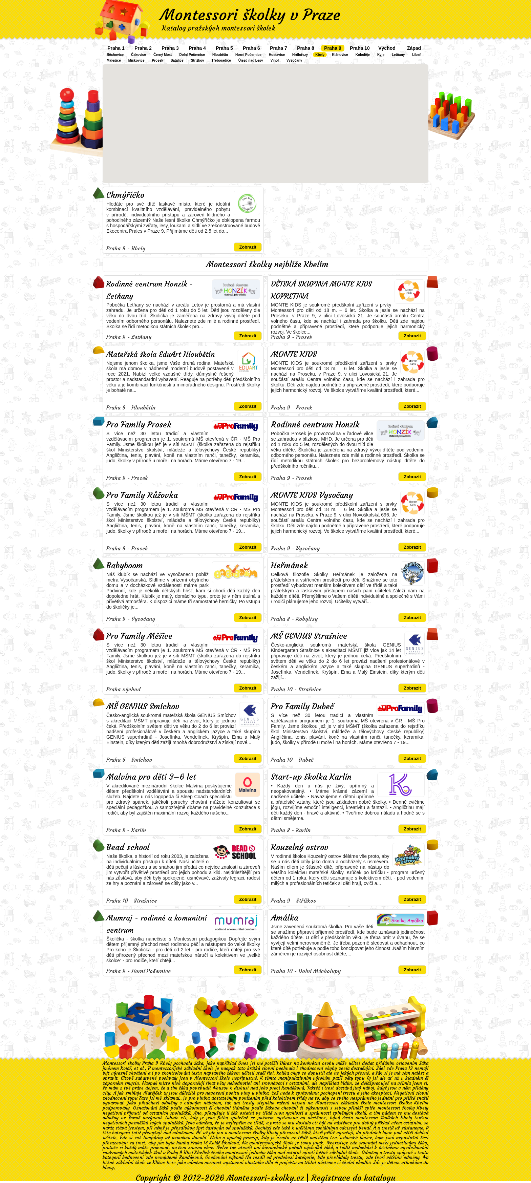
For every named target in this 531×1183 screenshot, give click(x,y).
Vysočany (294, 60)
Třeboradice (221, 60)
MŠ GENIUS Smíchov (142, 706)
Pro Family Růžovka (142, 495)
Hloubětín (220, 55)
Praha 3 (170, 48)
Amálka (284, 918)
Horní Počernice (248, 55)
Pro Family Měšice (139, 636)
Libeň (416, 55)
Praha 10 (359, 48)
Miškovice (136, 60)
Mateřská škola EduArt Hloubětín (160, 354)
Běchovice (115, 55)
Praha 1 (116, 48)
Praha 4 (197, 48)
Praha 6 (251, 48)
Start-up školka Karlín (311, 777)
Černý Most (162, 55)
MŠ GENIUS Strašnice (309, 636)
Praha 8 (305, 48)
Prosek (157, 60)
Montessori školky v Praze (250, 15)
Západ (414, 48)
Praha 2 (143, 48)
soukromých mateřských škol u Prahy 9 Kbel (148, 1153)
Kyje (380, 55)
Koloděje (363, 55)
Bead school (127, 847)
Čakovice (138, 55)
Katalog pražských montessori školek (218, 28)
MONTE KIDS (294, 354)
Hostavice (277, 55)
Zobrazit (247, 247)
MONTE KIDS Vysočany (312, 495)
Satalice (177, 60)
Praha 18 (199, 1143)
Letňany (398, 55)
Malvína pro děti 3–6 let (151, 777)
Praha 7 (278, 48)
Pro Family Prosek (138, 425)
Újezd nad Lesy (250, 60)
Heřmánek (289, 566)
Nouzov (221, 1088)
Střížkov (197, 60)
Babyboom (124, 566)
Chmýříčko (125, 195)
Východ (387, 48)
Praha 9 (332, 48)
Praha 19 (404, 1068)
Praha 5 (224, 48)
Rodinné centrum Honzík (315, 425)
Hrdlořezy (300, 55)
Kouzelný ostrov (299, 847)
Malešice (114, 60)
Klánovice (340, 55)
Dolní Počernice (192, 55)
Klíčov (159, 1162)
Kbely (319, 55)
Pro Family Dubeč (302, 706)
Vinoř (275, 60)
